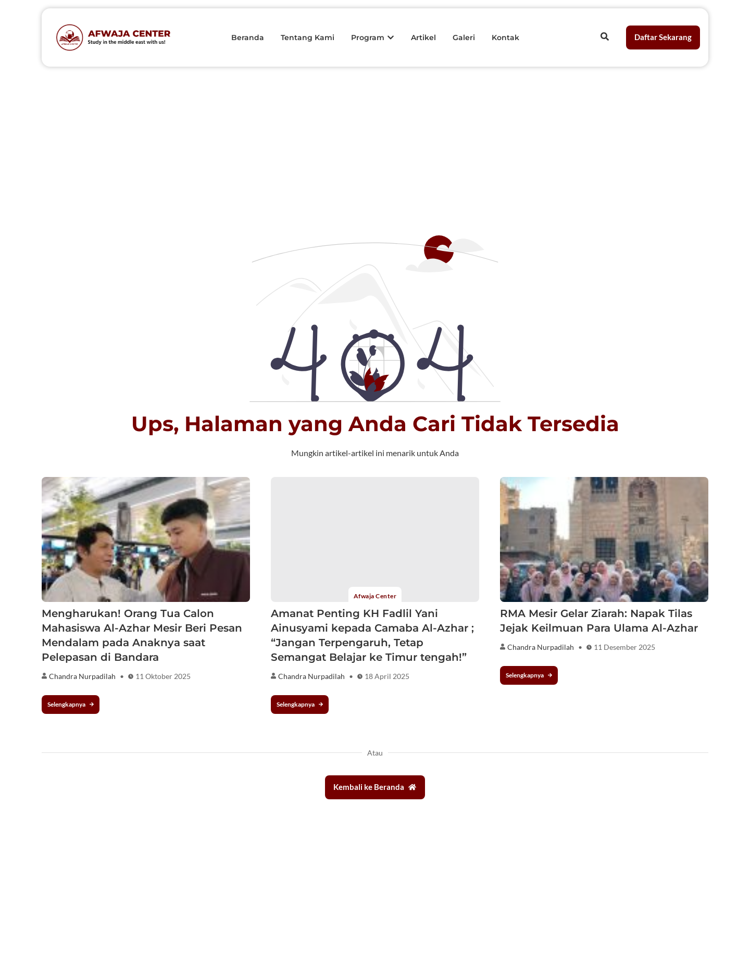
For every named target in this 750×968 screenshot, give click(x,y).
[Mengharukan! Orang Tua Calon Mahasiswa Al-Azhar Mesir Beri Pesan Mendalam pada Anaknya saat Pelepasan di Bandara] (146, 539)
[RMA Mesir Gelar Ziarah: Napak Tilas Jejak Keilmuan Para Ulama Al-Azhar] (604, 539)
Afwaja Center (375, 596)
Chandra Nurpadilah (82, 676)
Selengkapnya (70, 704)
